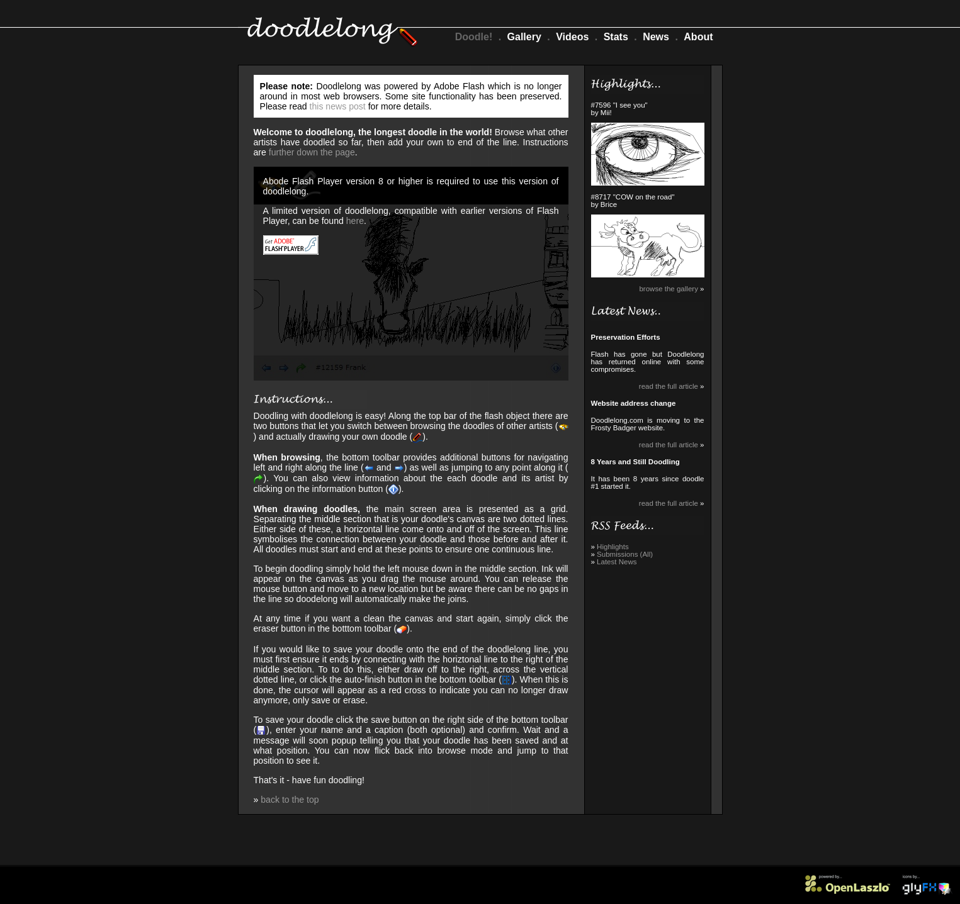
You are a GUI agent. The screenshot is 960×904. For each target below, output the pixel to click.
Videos (572, 36)
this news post (338, 106)
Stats (616, 36)
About (698, 36)
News (656, 36)
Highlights (613, 546)
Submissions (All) (625, 554)
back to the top (290, 800)
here (355, 221)
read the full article (668, 386)
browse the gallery (668, 289)
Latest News (616, 562)
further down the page (312, 152)
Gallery (524, 36)
